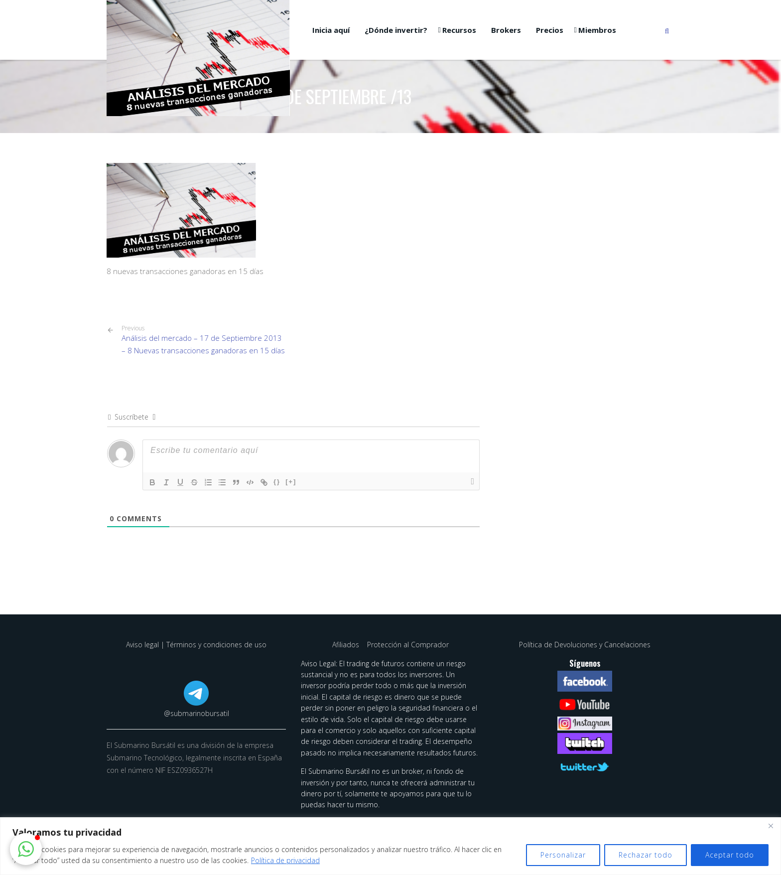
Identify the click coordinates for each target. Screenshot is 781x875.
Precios (549, 30)
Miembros (597, 30)
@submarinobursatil (196, 713)
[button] (26, 849)
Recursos (459, 30)
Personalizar (563, 855)
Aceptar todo (729, 855)
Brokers (506, 30)
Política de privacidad (285, 860)
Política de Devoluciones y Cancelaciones (585, 644)
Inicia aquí (331, 30)
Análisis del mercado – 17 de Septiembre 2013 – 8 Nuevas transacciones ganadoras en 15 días (204, 339)
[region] (390, 846)
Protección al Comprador (408, 644)
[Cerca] (771, 826)
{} (276, 481)
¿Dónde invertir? (396, 30)
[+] (290, 481)
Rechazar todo (645, 855)
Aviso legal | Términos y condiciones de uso (196, 644)
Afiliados (346, 644)
